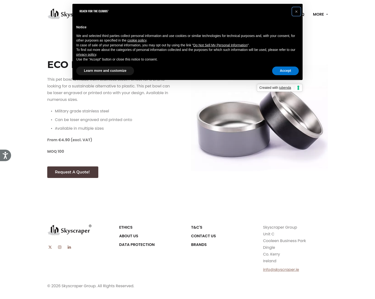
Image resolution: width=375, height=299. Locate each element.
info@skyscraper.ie (281, 269)
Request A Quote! (73, 172)
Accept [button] (285, 71)
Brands (199, 244)
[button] (296, 11)
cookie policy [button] (136, 40)
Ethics (126, 227)
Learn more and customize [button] (105, 71)
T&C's (196, 227)
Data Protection (137, 244)
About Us (128, 236)
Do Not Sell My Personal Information (220, 45)
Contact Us (203, 236)
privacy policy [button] (86, 54)
